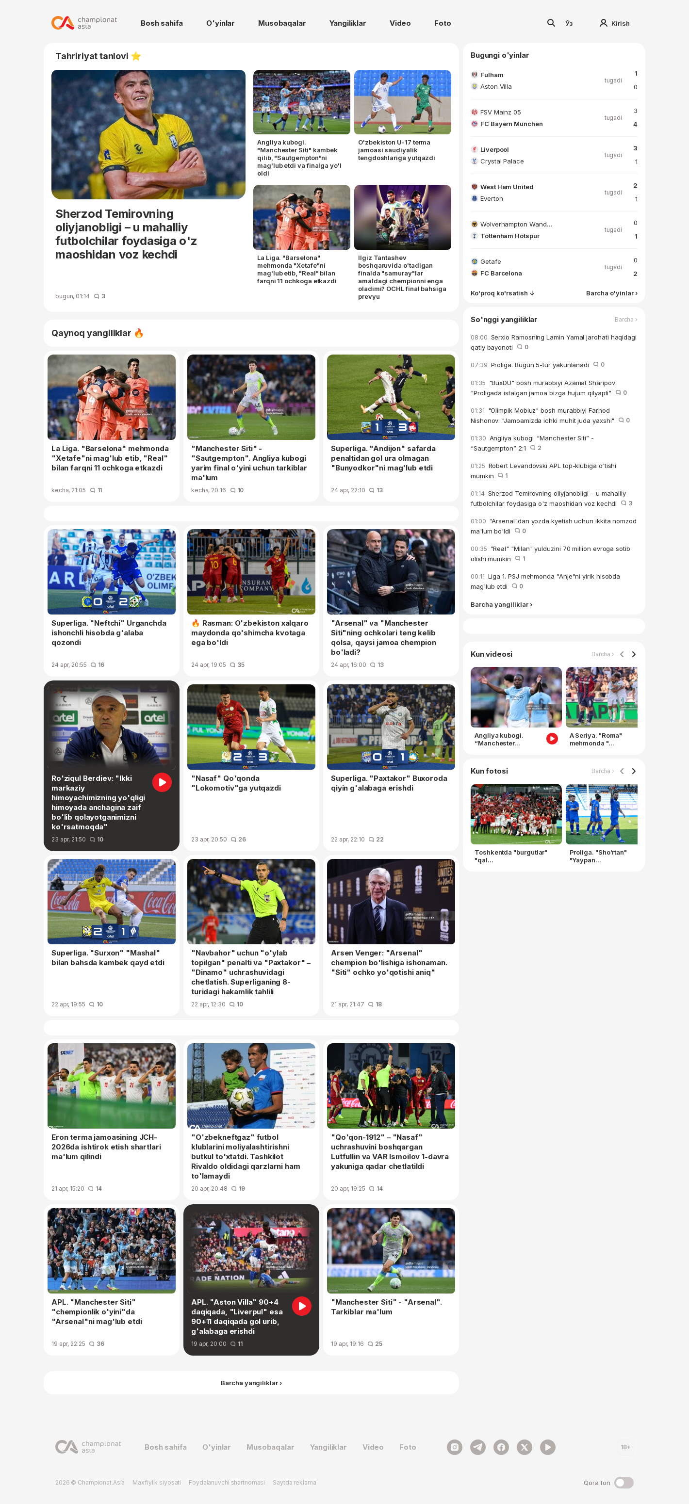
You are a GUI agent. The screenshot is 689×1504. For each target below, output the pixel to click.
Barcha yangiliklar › (501, 604)
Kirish (615, 23)
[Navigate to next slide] (634, 655)
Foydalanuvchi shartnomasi (227, 1482)
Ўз (569, 23)
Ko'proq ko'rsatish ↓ (503, 293)
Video (400, 23)
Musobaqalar (282, 23)
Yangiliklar (347, 23)
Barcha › (626, 319)
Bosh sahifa (162, 23)
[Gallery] (554, 709)
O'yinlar (220, 23)
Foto (442, 23)
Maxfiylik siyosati (156, 1482)
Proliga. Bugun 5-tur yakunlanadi (538, 365)
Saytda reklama (294, 1482)
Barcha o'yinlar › (612, 293)
